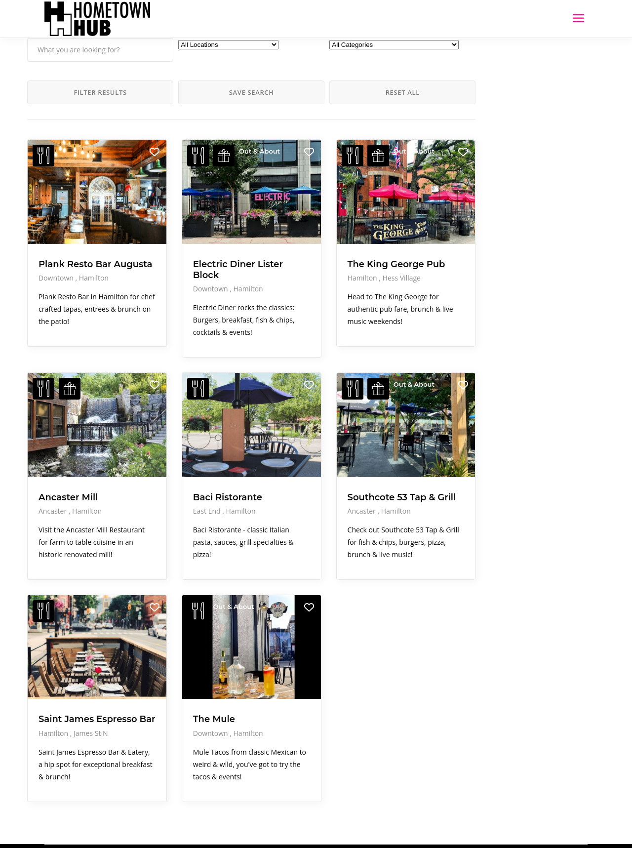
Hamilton (94, 260)
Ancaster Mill (68, 452)
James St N (91, 694)
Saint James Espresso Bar (68, 675)
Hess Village (326, 260)
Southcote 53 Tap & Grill (301, 458)
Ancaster (54, 466)
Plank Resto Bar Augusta (75, 241)
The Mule (176, 669)
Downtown (57, 260)
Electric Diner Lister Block (186, 241)
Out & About (221, 151)
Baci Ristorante (189, 452)
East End (169, 466)
